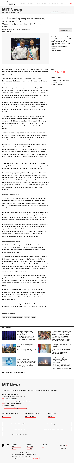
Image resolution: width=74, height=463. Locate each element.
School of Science (9, 405)
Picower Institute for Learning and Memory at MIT (61, 81)
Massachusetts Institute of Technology (22, 453)
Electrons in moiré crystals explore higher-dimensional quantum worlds (25, 333)
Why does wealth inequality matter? (25, 345)
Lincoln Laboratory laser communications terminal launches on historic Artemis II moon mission (61, 360)
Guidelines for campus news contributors (55, 429)
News (43, 446)
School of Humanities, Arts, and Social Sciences (17, 401)
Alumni (14, 448)
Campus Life (55, 3)
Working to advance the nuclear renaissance (61, 345)
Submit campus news (19, 429)
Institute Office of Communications (47, 390)
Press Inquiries (6, 417)
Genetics (26, 317)
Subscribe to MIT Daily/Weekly (19, 424)
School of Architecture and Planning (14, 396)
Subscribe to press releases (54, 424)
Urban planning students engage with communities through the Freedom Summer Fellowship (61, 333)
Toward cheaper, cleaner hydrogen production (24, 358)
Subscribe (54, 12)
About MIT (29, 448)
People (24, 456)
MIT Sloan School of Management (13, 403)
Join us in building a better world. (63, 447)
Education (23, 3)
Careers (28, 456)
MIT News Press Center (32, 413)
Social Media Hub (28, 458)
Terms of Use (52, 413)
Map (16, 456)
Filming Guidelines (30, 417)
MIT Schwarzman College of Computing (15, 408)
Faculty (34, 317)
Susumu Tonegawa (58, 84)
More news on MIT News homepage (12, 372)
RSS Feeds (51, 417)
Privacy (14, 458)
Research (30, 3)
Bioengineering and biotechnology (12, 317)
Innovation (37, 3)
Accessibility (20, 458)
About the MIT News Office (10, 413)
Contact (33, 456)
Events (20, 456)
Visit (13, 456)
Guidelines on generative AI (19, 434)
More (62, 3)
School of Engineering (10, 398)
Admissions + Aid (45, 3)
